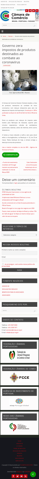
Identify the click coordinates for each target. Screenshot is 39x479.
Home (4, 36)
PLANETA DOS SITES (26, 465)
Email (4, 257)
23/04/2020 (6, 65)
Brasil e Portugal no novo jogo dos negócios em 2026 (18, 208)
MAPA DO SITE (19, 461)
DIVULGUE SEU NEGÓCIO (15, 1)
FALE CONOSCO (19, 458)
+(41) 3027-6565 (12, 325)
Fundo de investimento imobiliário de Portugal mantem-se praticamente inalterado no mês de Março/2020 (10, 167)
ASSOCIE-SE (4, 1)
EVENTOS (19, 453)
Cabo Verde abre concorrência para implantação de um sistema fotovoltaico (30, 166)
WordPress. (28, 472)
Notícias (10, 36)
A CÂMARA (19, 446)
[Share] (33, 474)
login (15, 183)
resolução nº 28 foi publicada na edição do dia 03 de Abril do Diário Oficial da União (19, 113)
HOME (19, 441)
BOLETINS (26, 1)
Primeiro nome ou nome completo (13, 250)
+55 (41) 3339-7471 (22, 4)
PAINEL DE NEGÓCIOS (19, 448)
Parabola (19, 472)
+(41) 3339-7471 (12, 327)
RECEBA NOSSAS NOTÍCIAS (8, 4)
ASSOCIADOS (6, 295)
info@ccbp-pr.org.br (7, 7)
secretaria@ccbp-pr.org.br (14, 330)
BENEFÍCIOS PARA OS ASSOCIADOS (13, 292)
